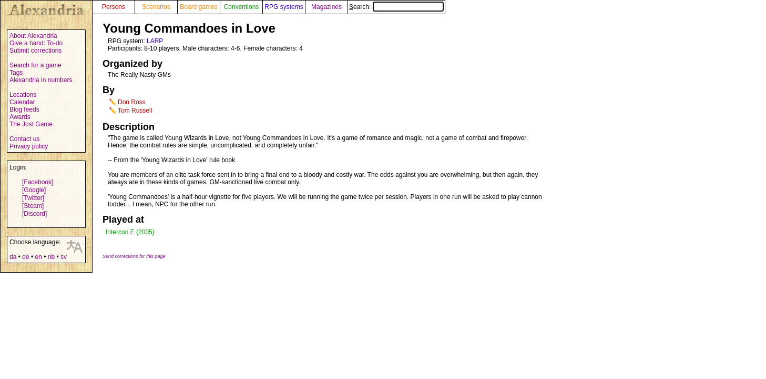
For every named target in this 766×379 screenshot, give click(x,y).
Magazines (326, 7)
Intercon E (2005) (130, 232)
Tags (16, 72)
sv (63, 257)
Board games (198, 7)
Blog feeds (24, 109)
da (12, 257)
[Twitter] (33, 198)
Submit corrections (35, 50)
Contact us (24, 139)
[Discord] (34, 213)
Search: (396, 7)
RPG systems (283, 7)
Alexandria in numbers (40, 80)
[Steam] (33, 206)
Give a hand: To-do (36, 43)
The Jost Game (31, 124)
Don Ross (132, 102)
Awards (19, 117)
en (38, 257)
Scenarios (156, 7)
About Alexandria (33, 35)
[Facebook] (37, 182)
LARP (155, 41)
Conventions (241, 7)
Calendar (22, 102)
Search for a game (35, 65)
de (25, 257)
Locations (22, 94)
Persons (113, 7)
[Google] (34, 190)
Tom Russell (135, 110)
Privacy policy (28, 146)
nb (51, 257)
